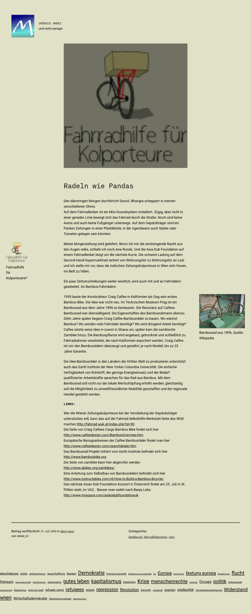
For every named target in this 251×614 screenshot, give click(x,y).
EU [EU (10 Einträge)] (154, 574)
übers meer (67, 531)
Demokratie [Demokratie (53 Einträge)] (91, 573)
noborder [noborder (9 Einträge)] (193, 582)
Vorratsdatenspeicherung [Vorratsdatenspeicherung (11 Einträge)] (209, 590)
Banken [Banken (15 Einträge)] (71, 573)
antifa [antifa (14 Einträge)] (23, 573)
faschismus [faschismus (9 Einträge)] (179, 574)
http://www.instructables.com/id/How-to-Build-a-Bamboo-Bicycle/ (114, 479)
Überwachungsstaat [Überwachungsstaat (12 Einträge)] (60, 598)
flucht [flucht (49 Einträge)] (238, 573)
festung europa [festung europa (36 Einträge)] (201, 573)
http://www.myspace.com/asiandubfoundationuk (101, 495)
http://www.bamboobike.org (85, 457)
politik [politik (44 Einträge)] (219, 581)
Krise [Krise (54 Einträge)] (143, 581)
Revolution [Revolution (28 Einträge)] (129, 589)
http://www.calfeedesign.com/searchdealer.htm (100, 446)
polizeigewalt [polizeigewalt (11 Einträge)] (235, 582)
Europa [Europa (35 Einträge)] (165, 573)
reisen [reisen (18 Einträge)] (90, 590)
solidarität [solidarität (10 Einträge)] (158, 590)
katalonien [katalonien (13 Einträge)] (129, 582)
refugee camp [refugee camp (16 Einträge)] (54, 590)
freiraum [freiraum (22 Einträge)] (7, 582)
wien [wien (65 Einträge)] (6, 597)
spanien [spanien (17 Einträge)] (169, 590)
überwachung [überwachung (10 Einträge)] (79, 598)
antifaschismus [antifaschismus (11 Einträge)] (37, 573)
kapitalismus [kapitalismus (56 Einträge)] (106, 581)
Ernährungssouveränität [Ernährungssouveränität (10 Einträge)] (139, 574)
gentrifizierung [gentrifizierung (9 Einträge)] (39, 582)
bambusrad (135, 537)
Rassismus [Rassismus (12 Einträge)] (20, 590)
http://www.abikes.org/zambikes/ (89, 468)
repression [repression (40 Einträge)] (107, 589)
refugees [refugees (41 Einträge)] (75, 589)
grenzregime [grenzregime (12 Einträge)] (54, 582)
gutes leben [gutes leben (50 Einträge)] (76, 581)
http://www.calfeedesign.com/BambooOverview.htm (103, 435)
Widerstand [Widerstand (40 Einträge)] (236, 589)
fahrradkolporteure (155, 537)
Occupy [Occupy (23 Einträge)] (205, 582)
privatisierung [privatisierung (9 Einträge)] (6, 590)
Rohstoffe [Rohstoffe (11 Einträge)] (146, 590)
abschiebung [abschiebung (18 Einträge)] (9, 573)
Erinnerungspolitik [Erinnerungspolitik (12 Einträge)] (116, 573)
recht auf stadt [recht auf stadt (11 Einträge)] (36, 590)
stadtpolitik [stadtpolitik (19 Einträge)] (185, 590)
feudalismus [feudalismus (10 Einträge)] (224, 574)
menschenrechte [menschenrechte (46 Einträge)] (169, 581)
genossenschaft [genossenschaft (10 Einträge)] (23, 582)
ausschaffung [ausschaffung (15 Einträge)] (56, 573)
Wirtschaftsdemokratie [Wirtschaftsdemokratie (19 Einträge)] (30, 598)
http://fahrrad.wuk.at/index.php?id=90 (105, 424)
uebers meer (50, 23)
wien (171, 537)
